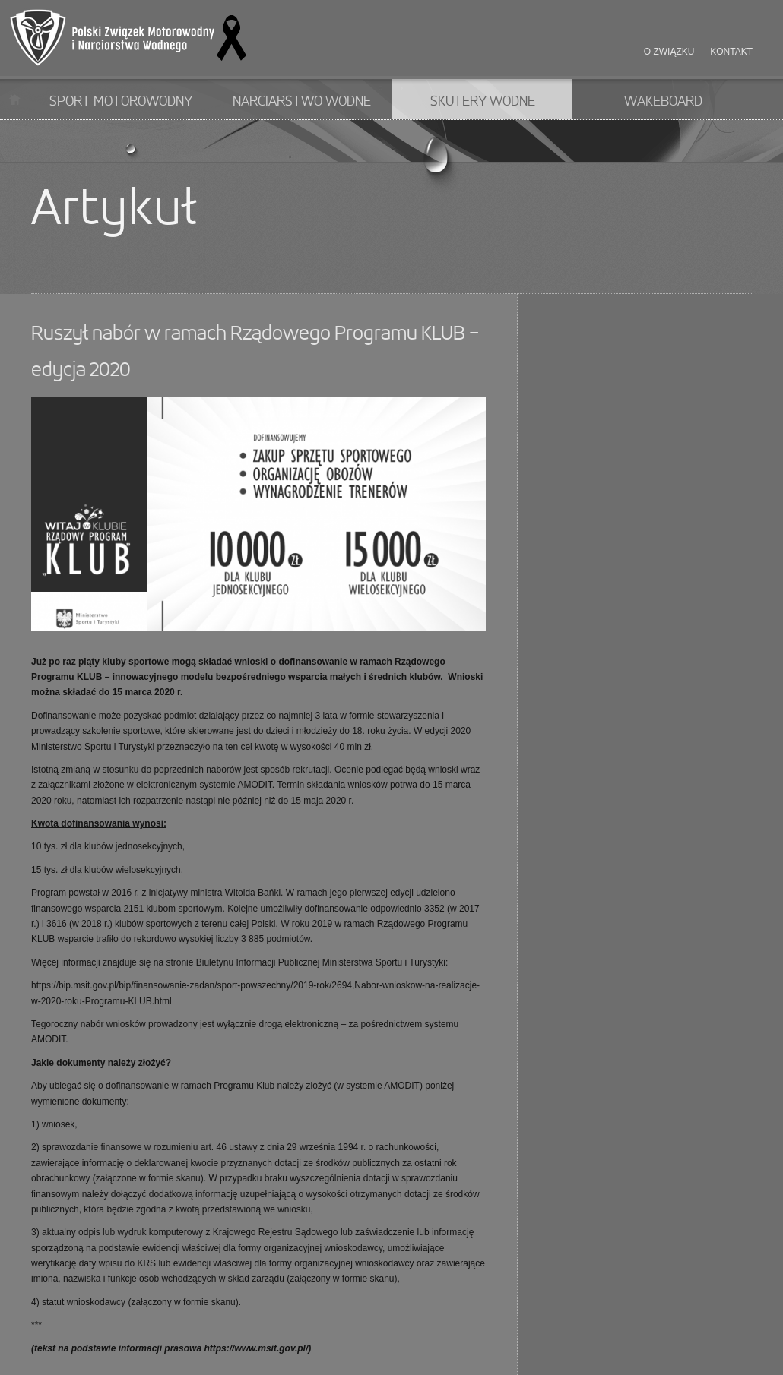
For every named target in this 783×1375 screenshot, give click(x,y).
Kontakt (731, 51)
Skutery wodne (482, 101)
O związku (669, 51)
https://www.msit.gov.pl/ (256, 1348)
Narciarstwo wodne (302, 101)
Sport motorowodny (120, 101)
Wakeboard (663, 101)
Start (15, 99)
